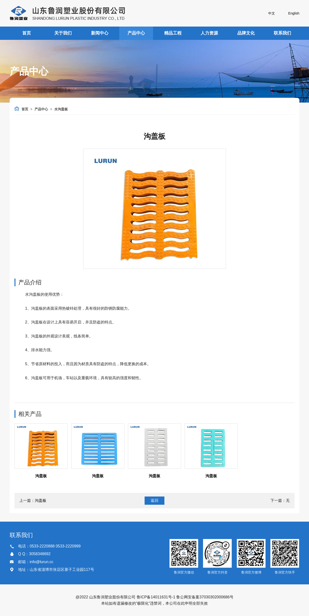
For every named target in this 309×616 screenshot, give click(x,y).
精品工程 (173, 33)
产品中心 (136, 33)
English (293, 13)
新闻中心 (99, 33)
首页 (26, 33)
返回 (154, 500)
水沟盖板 (61, 109)
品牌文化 (246, 33)
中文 (271, 13)
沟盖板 (41, 476)
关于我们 (63, 33)
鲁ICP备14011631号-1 (156, 597)
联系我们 (282, 33)
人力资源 (209, 33)
